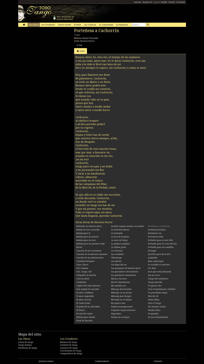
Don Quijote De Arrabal (87, 289)
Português (180, 2)
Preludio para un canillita (161, 247)
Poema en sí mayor (120, 317)
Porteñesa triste (155, 237)
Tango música (25, 345)
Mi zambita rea (118, 286)
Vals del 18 (153, 296)
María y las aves (119, 279)
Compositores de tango (71, 353)
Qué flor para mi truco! (159, 254)
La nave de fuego (119, 240)
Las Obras (33, 25)
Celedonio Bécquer (85, 261)
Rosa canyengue (156, 261)
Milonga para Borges (121, 296)
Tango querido (155, 282)
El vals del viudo (84, 314)
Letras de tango (25, 342)
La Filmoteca (122, 25)
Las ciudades (117, 254)
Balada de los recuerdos (88, 230)
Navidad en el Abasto (121, 300)
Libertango (116, 258)
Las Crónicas (90, 25)
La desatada (117, 233)
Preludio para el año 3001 (160, 240)
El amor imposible (85, 296)
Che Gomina (82, 268)
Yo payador (153, 314)
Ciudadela (81, 282)
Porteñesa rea (154, 233)
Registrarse (147, 2)
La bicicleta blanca (120, 230)
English (164, 2)
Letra (81, 51)
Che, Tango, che (84, 272)
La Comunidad (106, 25)
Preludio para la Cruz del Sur (162, 244)
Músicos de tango (68, 342)
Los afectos (116, 261)
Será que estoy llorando (159, 272)
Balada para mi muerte (87, 237)
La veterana (117, 251)
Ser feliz (152, 268)
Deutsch (171, 2)
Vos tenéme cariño (157, 307)
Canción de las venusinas (88, 251)
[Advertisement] (39, 47)
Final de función (84, 321)
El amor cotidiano (84, 293)
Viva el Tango (154, 303)
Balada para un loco (86, 240)
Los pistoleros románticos (123, 275)
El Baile (77, 25)
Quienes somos (46, 361)
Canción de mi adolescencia (89, 258)
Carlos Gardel (64, 25)
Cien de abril (82, 279)
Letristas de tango (68, 345)
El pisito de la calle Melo (88, 307)
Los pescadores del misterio (124, 272)
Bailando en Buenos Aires (89, 226)
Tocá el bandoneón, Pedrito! (161, 289)
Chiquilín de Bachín (86, 275)
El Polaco (80, 310)
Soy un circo (154, 275)
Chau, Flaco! (82, 265)
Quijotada (152, 258)
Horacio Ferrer (87, 41)
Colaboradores (102, 361)
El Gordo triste (83, 303)
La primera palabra (120, 244)
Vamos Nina (153, 300)
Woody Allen (154, 310)
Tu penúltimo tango (157, 293)
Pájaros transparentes (122, 307)
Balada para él (83, 233)
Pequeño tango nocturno (123, 310)
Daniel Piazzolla (90, 38)
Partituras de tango (27, 348)
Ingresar (137, 2)
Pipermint (116, 314)
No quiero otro (118, 303)
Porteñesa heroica (157, 230)
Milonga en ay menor (121, 293)
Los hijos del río (119, 265)
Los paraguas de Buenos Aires (126, 268)
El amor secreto (83, 300)
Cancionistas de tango (71, 351)
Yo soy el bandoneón (158, 317)
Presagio (152, 251)
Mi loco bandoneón (120, 282)
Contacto (158, 361)
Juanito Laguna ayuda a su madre (127, 226)
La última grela (118, 247)
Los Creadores (48, 25)
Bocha (79, 247)
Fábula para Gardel (85, 317)
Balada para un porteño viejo (90, 244)
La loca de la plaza (120, 237)
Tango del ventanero (158, 279)
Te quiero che (154, 286)
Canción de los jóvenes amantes (91, 254)
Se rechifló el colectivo (159, 265)
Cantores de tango (69, 348)
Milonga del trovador (121, 289)
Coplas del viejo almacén (88, 286)
